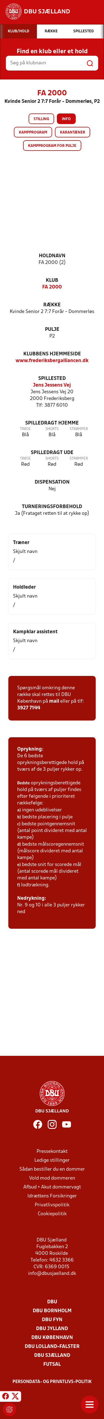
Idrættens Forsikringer (52, 1196)
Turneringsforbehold (52, 506)
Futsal (52, 1364)
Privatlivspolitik (52, 1205)
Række (52, 305)
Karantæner (72, 132)
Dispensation (52, 482)
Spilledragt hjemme (52, 423)
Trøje (25, 429)
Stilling (41, 119)
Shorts (52, 429)
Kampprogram (33, 132)
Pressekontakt (52, 1151)
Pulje (52, 329)
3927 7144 (28, 708)
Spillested (52, 378)
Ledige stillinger (52, 1160)
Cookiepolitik (52, 1214)
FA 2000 (52, 287)
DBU (52, 1302)
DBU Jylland (52, 1328)
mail (54, 701)
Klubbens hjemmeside (52, 354)
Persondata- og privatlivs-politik (52, 1382)
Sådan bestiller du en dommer (52, 1169)
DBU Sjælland (52, 1355)
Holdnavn (52, 256)
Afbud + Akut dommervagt (52, 1187)
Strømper (79, 429)
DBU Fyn (52, 1320)
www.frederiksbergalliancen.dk (52, 360)
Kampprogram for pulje (52, 146)
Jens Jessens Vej (52, 385)
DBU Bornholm (52, 1311)
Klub (52, 280)
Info (66, 119)
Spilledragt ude (52, 452)
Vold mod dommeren (52, 1178)
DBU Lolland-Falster (52, 1346)
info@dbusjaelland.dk (52, 1273)
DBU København (52, 1337)
